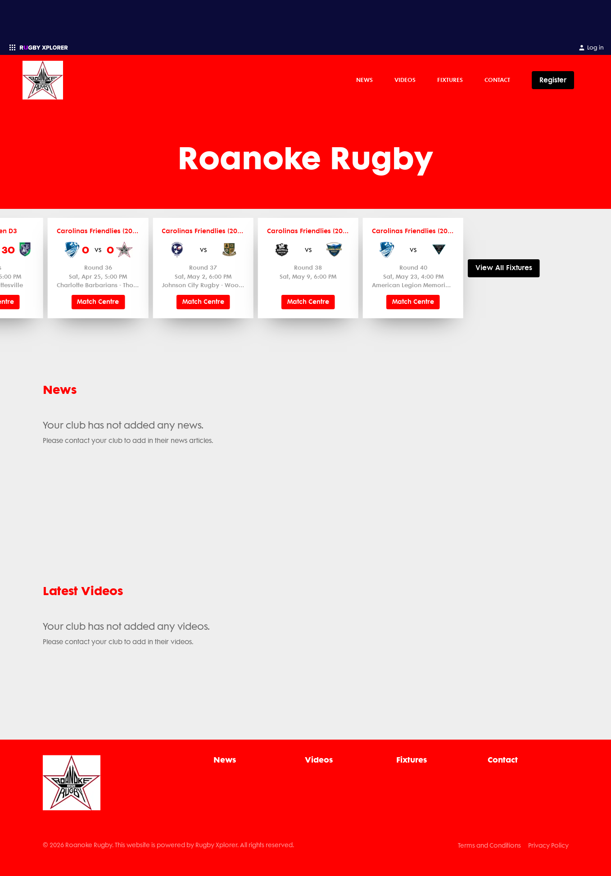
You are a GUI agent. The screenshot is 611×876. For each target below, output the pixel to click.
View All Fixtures (503, 268)
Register (552, 80)
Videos (405, 79)
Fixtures (450, 79)
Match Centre (98, 302)
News (364, 79)
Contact (497, 79)
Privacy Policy (548, 845)
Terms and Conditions (489, 845)
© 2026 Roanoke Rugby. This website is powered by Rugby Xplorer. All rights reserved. (168, 845)
